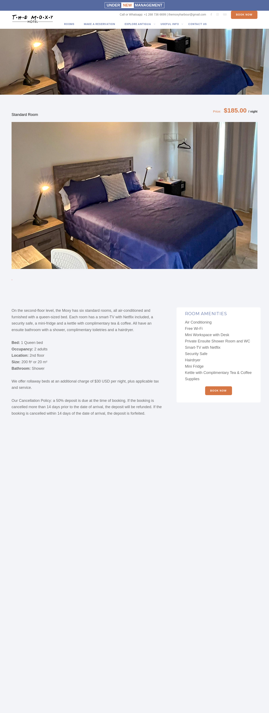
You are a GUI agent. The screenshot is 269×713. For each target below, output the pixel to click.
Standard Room (25, 115)
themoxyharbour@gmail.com (187, 17)
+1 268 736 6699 (155, 17)
